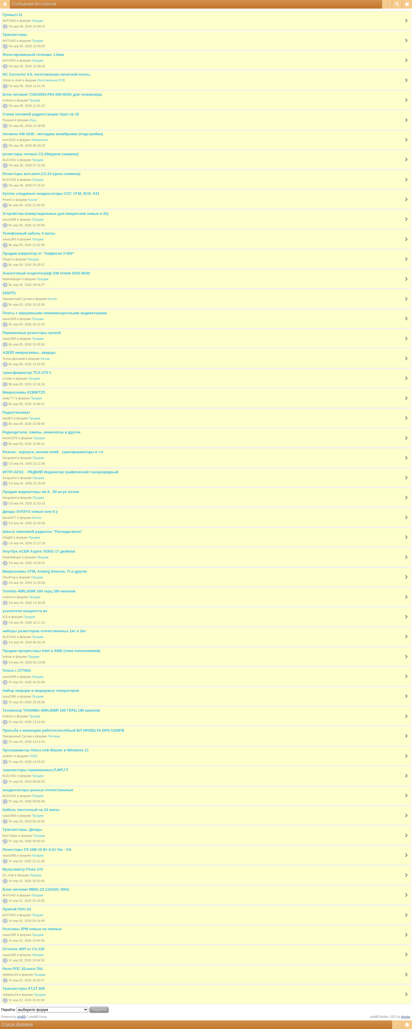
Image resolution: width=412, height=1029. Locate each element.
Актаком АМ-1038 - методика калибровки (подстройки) (53, 134)
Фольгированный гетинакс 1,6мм (33, 54)
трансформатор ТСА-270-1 (27, 372)
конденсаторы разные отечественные (38, 790)
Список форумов (17, 1024)
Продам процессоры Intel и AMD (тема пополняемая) (51, 651)
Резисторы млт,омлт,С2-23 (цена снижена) (41, 174)
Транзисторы (15, 34)
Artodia (405, 1016)
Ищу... (34, 120)
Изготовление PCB (51, 80)
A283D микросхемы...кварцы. (30, 352)
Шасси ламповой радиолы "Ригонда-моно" (43, 531)
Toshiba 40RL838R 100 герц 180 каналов (39, 591)
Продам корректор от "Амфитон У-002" (38, 253)
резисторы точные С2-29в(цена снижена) (40, 154)
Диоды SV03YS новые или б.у (30, 511)
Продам (37, 20)
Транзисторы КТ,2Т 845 (24, 988)
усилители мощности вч (25, 611)
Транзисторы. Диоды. (23, 829)
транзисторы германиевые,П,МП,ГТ (35, 770)
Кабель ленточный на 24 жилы (31, 810)
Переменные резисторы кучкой (32, 333)
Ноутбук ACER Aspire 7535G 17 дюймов (39, 551)
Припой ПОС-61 (17, 909)
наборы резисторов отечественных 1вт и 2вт (44, 631)
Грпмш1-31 (12, 15)
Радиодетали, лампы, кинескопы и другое (41, 432)
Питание (54, 736)
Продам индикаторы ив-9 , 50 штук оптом (41, 492)
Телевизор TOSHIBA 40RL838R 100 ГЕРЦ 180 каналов (51, 710)
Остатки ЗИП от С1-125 (23, 949)
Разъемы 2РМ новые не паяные (32, 929)
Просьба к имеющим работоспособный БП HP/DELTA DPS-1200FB (63, 730)
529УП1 (9, 293)
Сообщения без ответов (34, 4)
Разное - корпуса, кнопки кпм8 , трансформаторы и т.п (53, 452)
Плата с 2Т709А (17, 670)
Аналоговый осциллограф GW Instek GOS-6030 (46, 273)
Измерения (39, 140)
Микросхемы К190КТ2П (24, 392)
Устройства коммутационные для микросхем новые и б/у (56, 213)
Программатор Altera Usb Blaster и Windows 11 (46, 750)
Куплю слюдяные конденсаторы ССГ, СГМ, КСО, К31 (51, 193)
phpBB (21, 1016)
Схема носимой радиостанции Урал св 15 (41, 114)
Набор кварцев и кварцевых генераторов (41, 690)
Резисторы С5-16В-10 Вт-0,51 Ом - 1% (37, 849)
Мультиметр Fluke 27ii (23, 869)
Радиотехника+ (16, 412)
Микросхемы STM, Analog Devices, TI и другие (45, 571)
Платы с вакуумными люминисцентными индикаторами (55, 313)
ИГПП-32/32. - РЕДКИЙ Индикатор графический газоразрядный (60, 472)
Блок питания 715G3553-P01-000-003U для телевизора (52, 94)
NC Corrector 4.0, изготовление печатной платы (46, 74)
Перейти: (8, 1010)
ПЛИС (33, 756)
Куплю (33, 199)
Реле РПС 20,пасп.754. (23, 969)
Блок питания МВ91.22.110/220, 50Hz (36, 889)
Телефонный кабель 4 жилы (29, 233)
